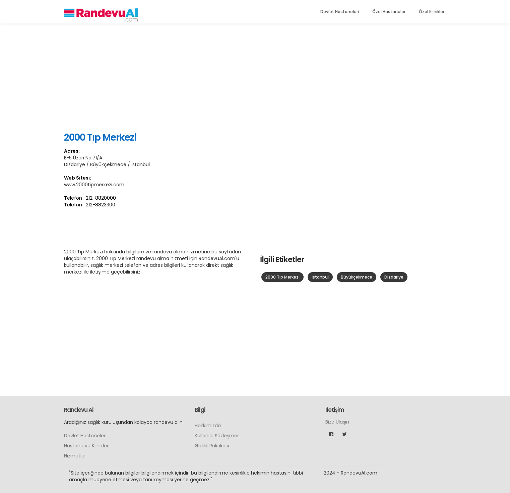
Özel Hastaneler (388, 11)
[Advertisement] (255, 77)
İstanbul (320, 277)
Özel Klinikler (431, 11)
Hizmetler (75, 455)
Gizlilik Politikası (212, 445)
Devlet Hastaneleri (339, 11)
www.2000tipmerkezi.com (94, 184)
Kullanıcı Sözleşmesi (218, 435)
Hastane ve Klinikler (86, 445)
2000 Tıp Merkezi (282, 277)
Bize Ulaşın (337, 421)
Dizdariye (393, 277)
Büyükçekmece (356, 277)
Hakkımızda (208, 425)
